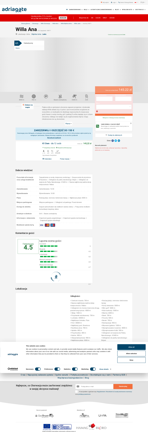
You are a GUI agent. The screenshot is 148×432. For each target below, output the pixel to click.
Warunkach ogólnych (54, 137)
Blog (87, 378)
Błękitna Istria (37, 34)
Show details (104, 428)
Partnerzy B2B (119, 375)
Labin (44, 34)
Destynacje (140, 9)
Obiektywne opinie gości (120, 351)
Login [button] (114, 2)
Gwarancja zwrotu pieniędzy (73, 352)
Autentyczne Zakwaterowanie (102, 9)
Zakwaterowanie (75, 9)
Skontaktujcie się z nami (100, 375)
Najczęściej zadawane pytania (40, 375)
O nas (23, 375)
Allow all (131, 406)
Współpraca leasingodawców (70, 378)
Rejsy (118, 9)
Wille (86, 9)
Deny (131, 419)
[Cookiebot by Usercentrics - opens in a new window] (13, 428)
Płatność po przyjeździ (96, 352)
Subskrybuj (123, 386)
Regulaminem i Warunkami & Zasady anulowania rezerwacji (114, 391)
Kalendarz (47, 159)
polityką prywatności (84, 394)
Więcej (17, 48)
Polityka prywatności (79, 375)
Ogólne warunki (61, 375)
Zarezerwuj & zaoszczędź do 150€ (27, 352)
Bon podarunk (73, 135)
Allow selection (131, 412)
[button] (136, 2)
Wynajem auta (128, 9)
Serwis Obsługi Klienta (126, 2)
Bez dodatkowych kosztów (51, 352)
